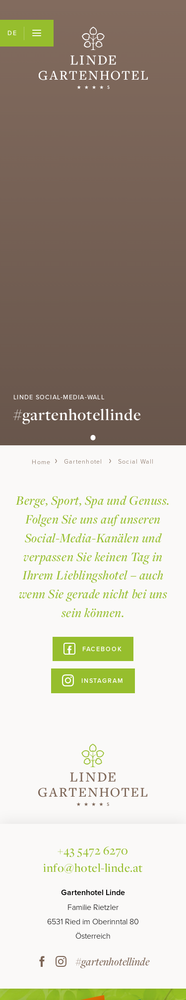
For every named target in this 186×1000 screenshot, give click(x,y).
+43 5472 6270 (93, 850)
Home (41, 462)
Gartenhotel (83, 461)
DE (12, 33)
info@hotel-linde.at (93, 867)
